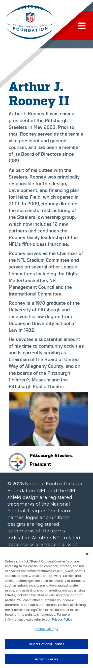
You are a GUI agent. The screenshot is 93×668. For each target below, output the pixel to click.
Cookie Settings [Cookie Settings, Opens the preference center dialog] (46, 631)
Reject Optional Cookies (46, 645)
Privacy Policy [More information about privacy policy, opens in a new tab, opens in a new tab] (62, 621)
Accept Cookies (46, 661)
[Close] (87, 555)
